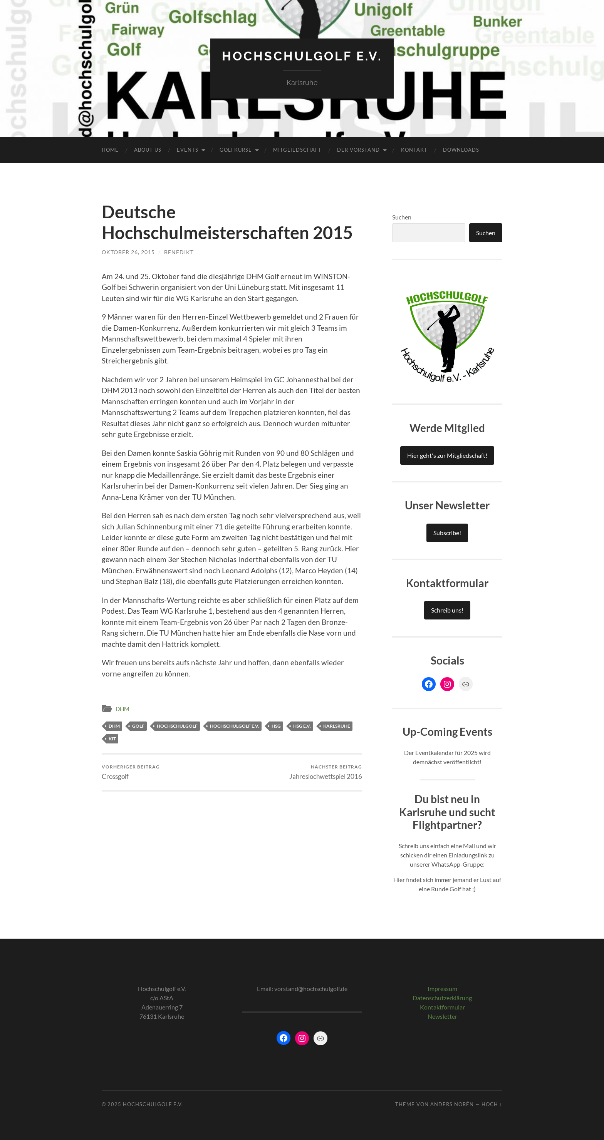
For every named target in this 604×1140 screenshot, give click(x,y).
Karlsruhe (336, 726)
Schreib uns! (447, 610)
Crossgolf (131, 772)
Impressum (442, 988)
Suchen (401, 217)
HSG (276, 726)
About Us (147, 150)
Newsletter (442, 1016)
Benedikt (179, 252)
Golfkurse (236, 150)
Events (187, 150)
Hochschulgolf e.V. (302, 56)
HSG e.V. (302, 726)
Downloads (461, 150)
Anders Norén (452, 1104)
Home (110, 150)
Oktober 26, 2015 (128, 252)
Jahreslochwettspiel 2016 (325, 772)
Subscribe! (447, 532)
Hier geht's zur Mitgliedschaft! (447, 455)
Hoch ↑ (492, 1104)
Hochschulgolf (177, 726)
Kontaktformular (442, 1007)
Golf (138, 726)
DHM (122, 708)
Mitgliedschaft (297, 150)
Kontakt (414, 150)
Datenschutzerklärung (442, 997)
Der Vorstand (358, 150)
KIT (112, 739)
